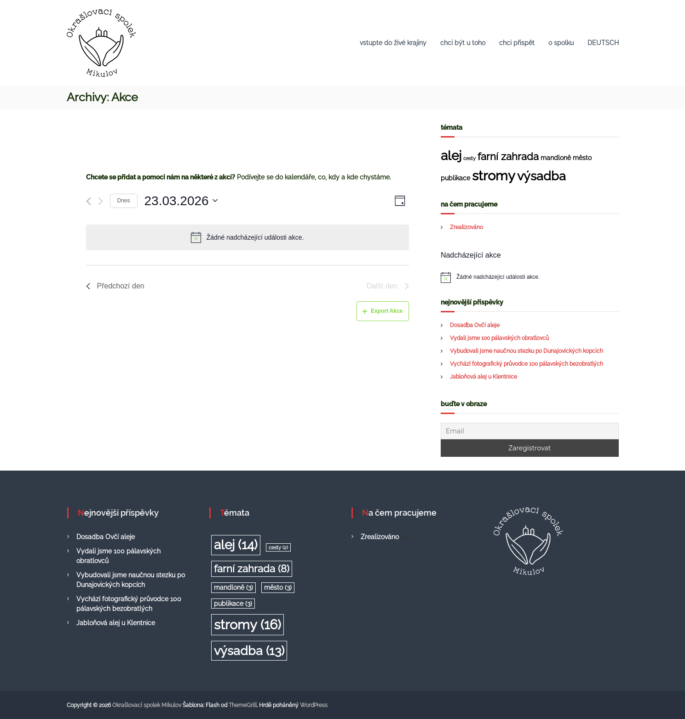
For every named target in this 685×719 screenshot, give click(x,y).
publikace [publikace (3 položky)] (455, 178)
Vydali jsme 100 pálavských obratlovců (499, 338)
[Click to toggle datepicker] (181, 201)
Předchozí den (115, 286)
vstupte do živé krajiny (393, 42)
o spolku (561, 42)
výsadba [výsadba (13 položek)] (541, 175)
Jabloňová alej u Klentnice (483, 377)
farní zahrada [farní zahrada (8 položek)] (508, 156)
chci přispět (517, 42)
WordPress (314, 705)
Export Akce (383, 311)
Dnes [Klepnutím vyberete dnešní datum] (123, 200)
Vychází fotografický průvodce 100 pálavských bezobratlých (526, 364)
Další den (388, 286)
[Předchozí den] (88, 201)
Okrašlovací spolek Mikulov (146, 705)
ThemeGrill (243, 705)
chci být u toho (462, 42)
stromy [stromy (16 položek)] (493, 175)
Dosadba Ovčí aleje (475, 325)
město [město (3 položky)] (582, 157)
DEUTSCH (603, 42)
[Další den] (100, 201)
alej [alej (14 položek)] (451, 155)
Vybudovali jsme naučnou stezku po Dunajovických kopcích (526, 351)
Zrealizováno (466, 227)
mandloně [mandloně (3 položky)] (556, 157)
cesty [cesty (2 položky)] (469, 158)
